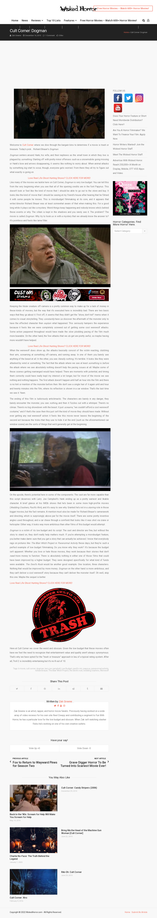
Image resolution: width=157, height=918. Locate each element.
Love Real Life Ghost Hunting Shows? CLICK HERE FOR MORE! (59, 178)
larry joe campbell (53, 668)
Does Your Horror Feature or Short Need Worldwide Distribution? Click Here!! (129, 120)
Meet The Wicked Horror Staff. (128, 154)
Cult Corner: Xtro (18, 897)
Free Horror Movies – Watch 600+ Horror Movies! (123, 8)
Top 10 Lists (54, 20)
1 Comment (50, 35)
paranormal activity (99, 668)
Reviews (36, 20)
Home (14, 20)
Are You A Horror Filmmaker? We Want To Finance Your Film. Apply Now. (129, 134)
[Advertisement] (78, 62)
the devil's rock (76, 670)
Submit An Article (139, 912)
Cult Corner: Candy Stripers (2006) (79, 787)
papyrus (86, 668)
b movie (21, 668)
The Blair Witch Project (59, 670)
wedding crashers (91, 670)
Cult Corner (27, 145)
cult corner (31, 668)
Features (69, 20)
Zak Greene (16, 35)
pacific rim (77, 668)
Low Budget (66, 668)
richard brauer (41, 670)
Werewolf (104, 670)
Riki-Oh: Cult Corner (71, 872)
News (25, 20)
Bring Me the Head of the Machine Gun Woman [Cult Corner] (81, 832)
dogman (40, 668)
